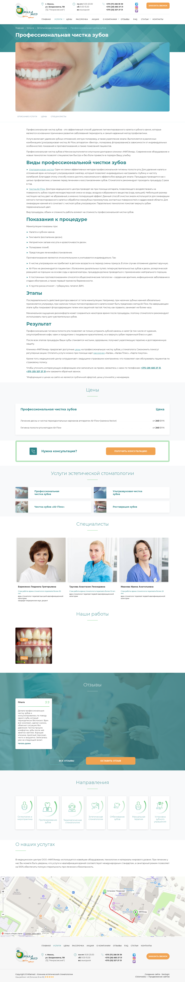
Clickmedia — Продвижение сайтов (152, 977)
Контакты (157, 19)
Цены (69, 19)
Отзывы (125, 19)
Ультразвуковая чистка (41, 169)
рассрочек (99, 353)
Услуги (59, 19)
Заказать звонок (158, 5)
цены (78, 349)
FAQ (135, 19)
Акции (95, 19)
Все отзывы (66, 761)
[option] (41, 571)
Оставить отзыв (110, 761)
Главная (46, 19)
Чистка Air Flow (37, 189)
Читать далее (24, 743)
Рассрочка (82, 19)
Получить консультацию (130, 451)
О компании (111, 19)
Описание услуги (27, 116)
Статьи (146, 19)
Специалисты (58, 116)
